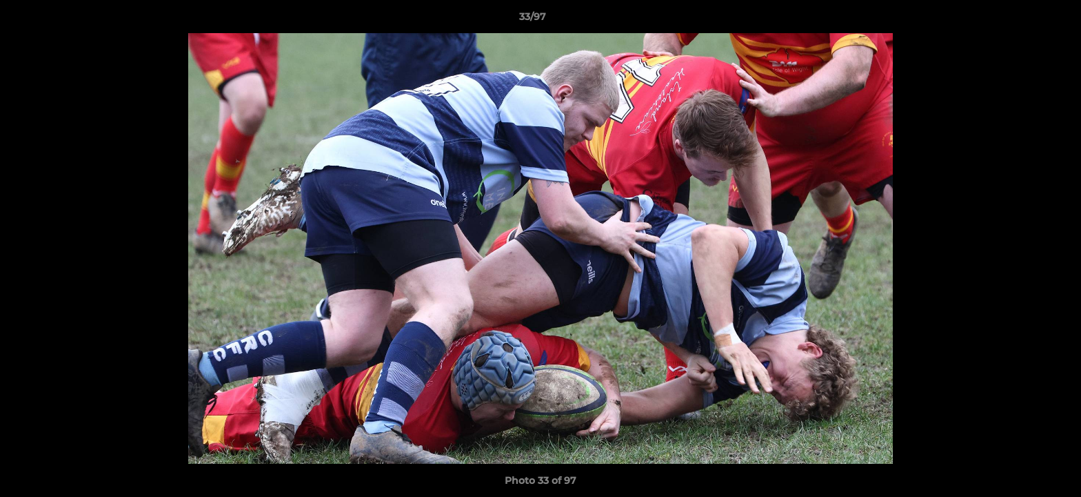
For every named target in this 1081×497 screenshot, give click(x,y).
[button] (1023, 20)
